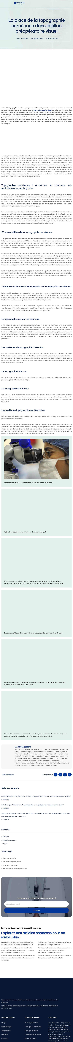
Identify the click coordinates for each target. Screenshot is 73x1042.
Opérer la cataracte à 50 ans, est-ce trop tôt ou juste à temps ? (25, 532)
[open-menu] (71, 3)
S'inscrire (36, 910)
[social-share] (55, 774)
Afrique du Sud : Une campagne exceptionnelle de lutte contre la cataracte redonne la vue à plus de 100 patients (18, 958)
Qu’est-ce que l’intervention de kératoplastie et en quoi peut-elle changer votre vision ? (32, 805)
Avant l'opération (52, 38)
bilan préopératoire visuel (42, 110)
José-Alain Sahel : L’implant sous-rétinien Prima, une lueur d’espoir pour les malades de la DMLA (35, 796)
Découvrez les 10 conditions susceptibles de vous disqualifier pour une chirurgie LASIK (33, 633)
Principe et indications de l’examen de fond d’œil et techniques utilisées (28, 483)
